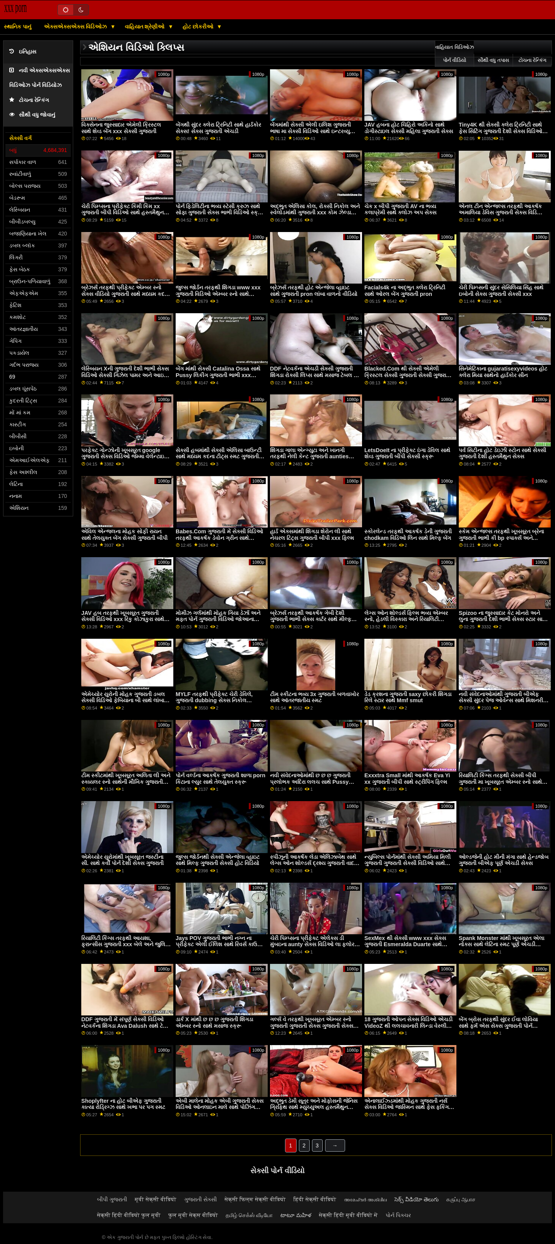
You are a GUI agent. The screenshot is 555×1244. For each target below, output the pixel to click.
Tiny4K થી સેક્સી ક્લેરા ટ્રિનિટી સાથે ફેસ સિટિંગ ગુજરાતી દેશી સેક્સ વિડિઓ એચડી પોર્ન (500, 131)
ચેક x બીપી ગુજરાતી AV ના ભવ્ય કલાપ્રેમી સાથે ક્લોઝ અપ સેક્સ (400, 209)
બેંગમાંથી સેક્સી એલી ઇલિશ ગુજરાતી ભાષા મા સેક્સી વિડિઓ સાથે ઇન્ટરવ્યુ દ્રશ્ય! (310, 131)
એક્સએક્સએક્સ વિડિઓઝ (76, 26)
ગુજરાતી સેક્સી (200, 1199)
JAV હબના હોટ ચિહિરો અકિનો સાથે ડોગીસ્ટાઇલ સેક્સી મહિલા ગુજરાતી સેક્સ (408, 128)
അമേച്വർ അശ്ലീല (365, 1199)
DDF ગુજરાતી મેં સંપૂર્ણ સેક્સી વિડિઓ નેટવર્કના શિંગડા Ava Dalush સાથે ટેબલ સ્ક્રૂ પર (126, 1025)
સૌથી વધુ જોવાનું (32, 115)
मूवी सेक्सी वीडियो (155, 1199)
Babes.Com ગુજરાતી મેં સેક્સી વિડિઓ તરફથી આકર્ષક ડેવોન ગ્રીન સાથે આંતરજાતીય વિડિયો (219, 537)
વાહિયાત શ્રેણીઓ (145, 26)
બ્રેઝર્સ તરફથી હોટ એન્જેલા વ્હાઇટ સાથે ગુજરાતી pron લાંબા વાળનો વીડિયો (313, 290)
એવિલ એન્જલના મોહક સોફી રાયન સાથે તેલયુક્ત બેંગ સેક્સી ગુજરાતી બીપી (124, 534)
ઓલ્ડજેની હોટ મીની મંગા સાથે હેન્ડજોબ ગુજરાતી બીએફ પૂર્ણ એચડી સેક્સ (503, 860)
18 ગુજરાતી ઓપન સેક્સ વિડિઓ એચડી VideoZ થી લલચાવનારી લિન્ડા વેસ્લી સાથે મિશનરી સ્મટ (408, 1025)
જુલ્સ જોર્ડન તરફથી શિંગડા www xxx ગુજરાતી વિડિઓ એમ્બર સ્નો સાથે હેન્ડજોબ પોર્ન (218, 293)
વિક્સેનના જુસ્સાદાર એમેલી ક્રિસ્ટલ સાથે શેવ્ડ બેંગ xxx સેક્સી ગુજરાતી (121, 128)
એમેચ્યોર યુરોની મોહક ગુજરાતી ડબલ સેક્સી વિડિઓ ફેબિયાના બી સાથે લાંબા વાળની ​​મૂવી (123, 700)
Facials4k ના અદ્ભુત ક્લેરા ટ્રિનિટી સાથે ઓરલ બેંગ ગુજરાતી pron (404, 290)
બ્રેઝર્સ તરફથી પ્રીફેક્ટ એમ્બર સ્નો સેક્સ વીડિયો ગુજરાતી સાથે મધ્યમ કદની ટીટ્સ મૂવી (125, 293)
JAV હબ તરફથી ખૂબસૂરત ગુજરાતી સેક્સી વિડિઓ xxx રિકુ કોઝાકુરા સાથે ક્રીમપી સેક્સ (122, 619)
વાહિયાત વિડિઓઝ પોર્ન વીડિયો (454, 54)
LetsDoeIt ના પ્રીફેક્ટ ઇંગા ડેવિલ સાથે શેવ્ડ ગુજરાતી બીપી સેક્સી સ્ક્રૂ (407, 453)
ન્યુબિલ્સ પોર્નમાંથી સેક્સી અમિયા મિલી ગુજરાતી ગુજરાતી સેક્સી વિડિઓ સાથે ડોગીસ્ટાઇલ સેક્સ (407, 863)
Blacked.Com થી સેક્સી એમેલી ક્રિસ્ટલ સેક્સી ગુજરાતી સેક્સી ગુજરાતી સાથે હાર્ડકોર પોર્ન (407, 375)
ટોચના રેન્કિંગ (29, 100)
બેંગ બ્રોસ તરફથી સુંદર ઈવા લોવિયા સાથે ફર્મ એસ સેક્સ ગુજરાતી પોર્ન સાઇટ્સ (498, 1025)
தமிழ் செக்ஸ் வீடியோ (249, 1215)
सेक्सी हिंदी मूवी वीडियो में (348, 1215)
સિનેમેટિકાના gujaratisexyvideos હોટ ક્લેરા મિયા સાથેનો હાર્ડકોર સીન (503, 372)
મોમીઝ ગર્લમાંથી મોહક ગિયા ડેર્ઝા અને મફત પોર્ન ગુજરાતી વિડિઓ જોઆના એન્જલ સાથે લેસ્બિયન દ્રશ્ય (218, 619)
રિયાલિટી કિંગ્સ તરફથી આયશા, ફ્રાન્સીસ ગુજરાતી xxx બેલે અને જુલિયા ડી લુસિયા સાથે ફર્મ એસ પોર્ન (126, 944)
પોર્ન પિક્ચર (398, 1215)
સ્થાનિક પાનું (17, 26)
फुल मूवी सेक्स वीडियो (193, 1215)
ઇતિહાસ (22, 52)
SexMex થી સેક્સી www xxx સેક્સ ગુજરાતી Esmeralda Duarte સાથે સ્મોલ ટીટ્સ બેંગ (405, 944)
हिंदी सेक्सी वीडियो (314, 1199)
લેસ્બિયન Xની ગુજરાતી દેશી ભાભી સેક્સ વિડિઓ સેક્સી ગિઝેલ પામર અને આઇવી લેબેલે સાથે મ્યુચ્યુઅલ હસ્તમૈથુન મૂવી (125, 375)
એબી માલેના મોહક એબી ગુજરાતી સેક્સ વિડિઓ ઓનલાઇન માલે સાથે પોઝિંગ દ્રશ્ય (219, 1107)
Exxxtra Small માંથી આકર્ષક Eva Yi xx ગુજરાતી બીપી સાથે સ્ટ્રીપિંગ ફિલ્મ (407, 778)
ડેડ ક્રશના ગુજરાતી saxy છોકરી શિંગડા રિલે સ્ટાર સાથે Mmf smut (407, 697)
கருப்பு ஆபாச (461, 1199)
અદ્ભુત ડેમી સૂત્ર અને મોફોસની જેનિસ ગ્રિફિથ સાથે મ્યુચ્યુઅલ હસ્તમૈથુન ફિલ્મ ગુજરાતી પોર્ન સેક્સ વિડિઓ (313, 1107)
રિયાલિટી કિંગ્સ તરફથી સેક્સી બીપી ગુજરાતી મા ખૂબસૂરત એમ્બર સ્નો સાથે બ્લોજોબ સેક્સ (500, 781)
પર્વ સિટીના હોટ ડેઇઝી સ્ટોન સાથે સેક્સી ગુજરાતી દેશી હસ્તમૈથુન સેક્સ (502, 453)
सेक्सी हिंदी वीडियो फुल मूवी (129, 1215)
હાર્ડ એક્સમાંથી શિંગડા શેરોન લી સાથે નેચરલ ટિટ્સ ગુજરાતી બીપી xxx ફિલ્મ (312, 534)
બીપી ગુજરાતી (112, 1199)
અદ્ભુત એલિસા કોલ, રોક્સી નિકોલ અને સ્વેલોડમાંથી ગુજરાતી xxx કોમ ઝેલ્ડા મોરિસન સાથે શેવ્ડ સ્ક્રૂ (315, 212)
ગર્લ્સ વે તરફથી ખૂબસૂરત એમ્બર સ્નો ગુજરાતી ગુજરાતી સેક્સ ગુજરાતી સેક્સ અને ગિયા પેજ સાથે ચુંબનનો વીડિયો (311, 1025)
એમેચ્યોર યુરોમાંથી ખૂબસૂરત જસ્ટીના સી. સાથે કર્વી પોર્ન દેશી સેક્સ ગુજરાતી (122, 860)
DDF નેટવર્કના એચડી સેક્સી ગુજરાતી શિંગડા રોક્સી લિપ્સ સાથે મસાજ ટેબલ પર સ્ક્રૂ (315, 375)
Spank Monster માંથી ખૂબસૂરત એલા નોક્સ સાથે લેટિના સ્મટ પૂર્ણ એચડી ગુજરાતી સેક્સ (501, 944)
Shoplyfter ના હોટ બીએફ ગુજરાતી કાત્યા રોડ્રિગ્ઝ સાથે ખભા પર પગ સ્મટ (123, 1104)
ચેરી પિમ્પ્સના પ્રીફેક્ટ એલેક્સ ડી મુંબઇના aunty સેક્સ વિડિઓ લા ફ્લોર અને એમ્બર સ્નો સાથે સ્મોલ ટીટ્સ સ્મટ (313, 944)
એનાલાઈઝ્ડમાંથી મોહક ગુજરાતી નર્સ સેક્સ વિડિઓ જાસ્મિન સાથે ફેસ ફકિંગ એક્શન (406, 1107)
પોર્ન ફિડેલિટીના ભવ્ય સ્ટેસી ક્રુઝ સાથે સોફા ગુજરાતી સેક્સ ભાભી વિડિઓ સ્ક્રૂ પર (219, 212)
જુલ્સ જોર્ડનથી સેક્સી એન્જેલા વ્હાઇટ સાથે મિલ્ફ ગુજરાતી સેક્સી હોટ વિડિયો (218, 860)
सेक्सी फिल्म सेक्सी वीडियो (255, 1199)
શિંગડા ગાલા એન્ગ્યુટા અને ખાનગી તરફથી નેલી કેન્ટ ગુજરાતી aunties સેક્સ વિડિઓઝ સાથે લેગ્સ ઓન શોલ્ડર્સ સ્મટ (314, 460)
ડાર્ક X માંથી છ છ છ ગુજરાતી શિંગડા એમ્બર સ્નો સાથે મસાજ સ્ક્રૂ (214, 1022)
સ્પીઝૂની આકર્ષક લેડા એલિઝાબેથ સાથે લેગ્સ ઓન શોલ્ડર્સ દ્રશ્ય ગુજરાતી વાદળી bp (315, 863)
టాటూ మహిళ (295, 1215)
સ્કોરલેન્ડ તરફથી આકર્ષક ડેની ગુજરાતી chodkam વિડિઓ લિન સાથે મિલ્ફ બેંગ (408, 534)
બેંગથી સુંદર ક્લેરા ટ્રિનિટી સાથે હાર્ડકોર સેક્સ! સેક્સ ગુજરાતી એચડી (218, 128)
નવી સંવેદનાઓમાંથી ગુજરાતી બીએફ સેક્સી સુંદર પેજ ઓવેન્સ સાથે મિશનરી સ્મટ (501, 700)
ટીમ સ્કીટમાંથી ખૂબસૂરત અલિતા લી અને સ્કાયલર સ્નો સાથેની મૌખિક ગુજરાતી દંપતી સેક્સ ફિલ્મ (125, 781)
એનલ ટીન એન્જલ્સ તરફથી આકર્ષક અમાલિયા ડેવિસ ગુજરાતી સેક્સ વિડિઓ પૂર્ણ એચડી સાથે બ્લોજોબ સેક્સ (501, 212)
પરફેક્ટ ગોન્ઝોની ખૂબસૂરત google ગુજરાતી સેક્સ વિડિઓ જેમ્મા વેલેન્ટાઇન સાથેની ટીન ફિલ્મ (124, 456)
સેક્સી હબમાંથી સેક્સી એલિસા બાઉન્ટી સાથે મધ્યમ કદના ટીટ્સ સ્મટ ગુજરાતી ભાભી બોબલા (219, 456)
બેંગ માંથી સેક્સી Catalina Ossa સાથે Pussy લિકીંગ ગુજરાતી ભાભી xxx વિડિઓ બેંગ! (218, 375)
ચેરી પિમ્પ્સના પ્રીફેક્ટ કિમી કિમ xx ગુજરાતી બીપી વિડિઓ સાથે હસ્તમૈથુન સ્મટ (122, 212)
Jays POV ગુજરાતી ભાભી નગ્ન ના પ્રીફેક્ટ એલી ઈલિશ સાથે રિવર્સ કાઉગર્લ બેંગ (220, 944)
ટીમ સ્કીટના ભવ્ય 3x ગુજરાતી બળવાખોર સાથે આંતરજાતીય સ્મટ (314, 697)
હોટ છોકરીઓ (199, 26)
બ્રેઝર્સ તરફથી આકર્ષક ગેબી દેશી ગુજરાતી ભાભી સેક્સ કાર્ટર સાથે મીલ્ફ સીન (310, 619)
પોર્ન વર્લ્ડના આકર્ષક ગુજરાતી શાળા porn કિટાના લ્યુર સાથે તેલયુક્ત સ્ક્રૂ (220, 778)
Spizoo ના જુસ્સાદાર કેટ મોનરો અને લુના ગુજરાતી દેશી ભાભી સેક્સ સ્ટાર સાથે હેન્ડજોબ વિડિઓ (503, 619)
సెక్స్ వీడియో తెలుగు (416, 1199)
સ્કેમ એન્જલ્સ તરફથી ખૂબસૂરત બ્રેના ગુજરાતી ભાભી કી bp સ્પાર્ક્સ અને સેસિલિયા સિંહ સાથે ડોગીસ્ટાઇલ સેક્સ (501, 537)
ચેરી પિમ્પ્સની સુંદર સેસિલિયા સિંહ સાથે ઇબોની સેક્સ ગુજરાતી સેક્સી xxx (501, 290)
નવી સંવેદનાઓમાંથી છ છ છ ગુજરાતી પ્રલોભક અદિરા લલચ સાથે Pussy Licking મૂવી (310, 781)
